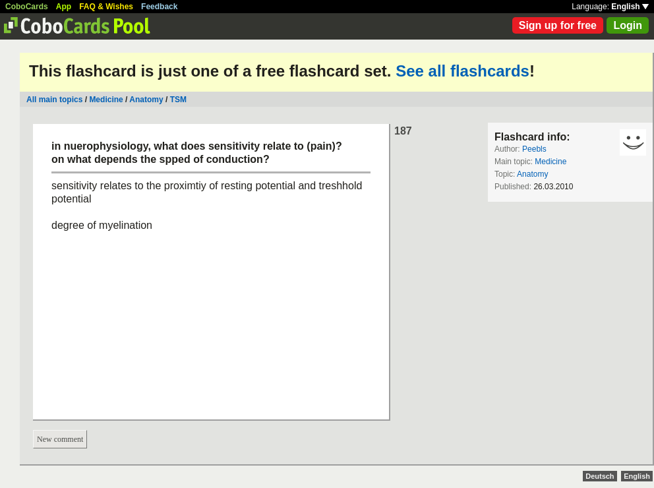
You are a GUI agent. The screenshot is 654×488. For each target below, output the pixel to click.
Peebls (534, 149)
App (63, 6)
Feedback (159, 6)
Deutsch (599, 476)
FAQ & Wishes (106, 6)
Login (627, 25)
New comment (60, 439)
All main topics (54, 99)
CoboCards (26, 6)
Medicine (106, 99)
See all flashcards (462, 71)
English (630, 6)
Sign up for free (558, 25)
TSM (178, 99)
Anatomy (146, 99)
